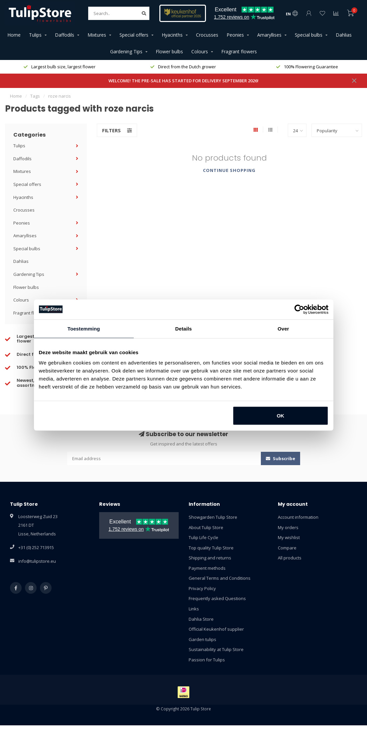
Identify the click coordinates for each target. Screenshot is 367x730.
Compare (287, 548)
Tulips (35, 35)
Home (14, 35)
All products (289, 558)
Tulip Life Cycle (203, 537)
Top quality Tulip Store (211, 548)
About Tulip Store (206, 527)
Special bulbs (308, 35)
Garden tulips (202, 639)
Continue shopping (229, 170)
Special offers (133, 35)
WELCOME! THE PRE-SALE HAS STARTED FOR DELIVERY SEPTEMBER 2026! (183, 81)
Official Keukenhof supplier (216, 629)
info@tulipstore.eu (37, 561)
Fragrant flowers (239, 51)
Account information (298, 517)
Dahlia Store (201, 619)
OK (280, 415)
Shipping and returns (210, 558)
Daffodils (64, 35)
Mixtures (97, 35)
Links (194, 609)
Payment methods (207, 568)
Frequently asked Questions (217, 598)
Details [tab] (183, 328)
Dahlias (344, 35)
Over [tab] (283, 328)
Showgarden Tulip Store (213, 517)
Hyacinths (172, 35)
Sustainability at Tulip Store (216, 649)
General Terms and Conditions (220, 578)
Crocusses (207, 35)
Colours (199, 51)
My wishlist (289, 537)
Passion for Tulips (207, 660)
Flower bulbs (169, 51)
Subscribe (280, 458)
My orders (288, 527)
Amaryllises (269, 35)
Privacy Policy (202, 588)
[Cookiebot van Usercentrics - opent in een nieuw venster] (299, 309)
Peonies (235, 35)
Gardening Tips (126, 51)
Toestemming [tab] (84, 328)
